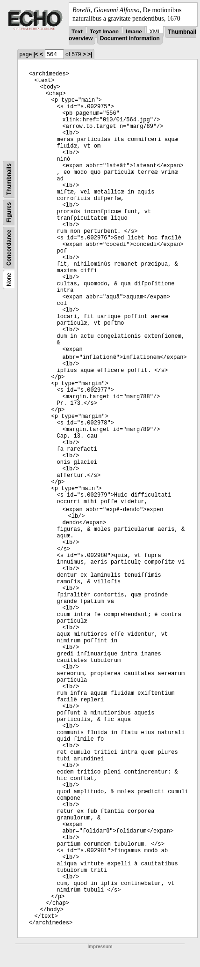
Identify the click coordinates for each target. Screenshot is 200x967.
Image (134, 32)
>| (89, 54)
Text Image (104, 32)
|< (36, 54)
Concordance (9, 248)
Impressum (99, 946)
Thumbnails (9, 179)
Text (77, 32)
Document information (130, 38)
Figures (9, 212)
